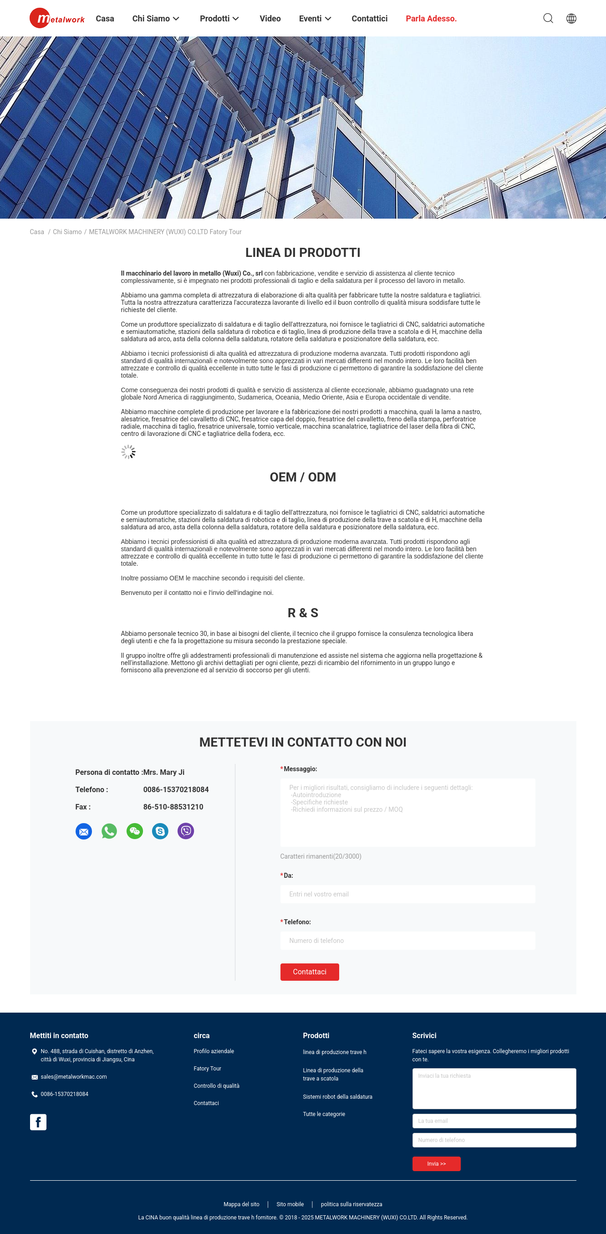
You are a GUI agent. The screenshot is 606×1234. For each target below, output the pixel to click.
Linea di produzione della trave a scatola (333, 1074)
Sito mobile (290, 1204)
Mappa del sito (242, 1204)
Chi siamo (67, 232)
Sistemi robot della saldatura (338, 1097)
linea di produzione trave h (335, 1052)
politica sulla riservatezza (351, 1204)
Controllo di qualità (217, 1086)
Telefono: (297, 922)
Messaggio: (300, 769)
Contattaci (310, 972)
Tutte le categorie (324, 1114)
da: (289, 875)
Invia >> (437, 1164)
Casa (37, 232)
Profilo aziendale (214, 1051)
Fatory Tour (207, 1068)
